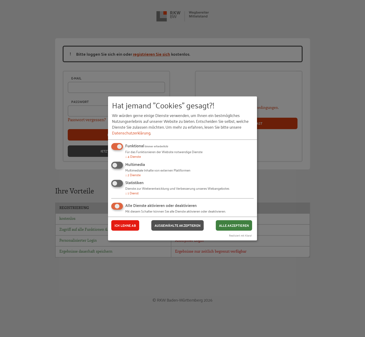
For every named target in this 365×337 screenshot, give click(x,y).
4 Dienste (133, 156)
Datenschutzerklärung (131, 132)
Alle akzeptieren (234, 225)
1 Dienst (132, 193)
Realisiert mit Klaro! (240, 235)
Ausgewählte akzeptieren (177, 225)
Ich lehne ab (125, 225)
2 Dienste (133, 175)
